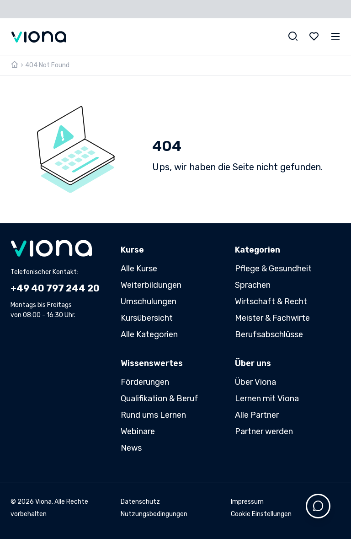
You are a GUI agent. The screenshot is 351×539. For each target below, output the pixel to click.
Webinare (138, 431)
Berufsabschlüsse (269, 334)
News (131, 448)
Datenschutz (140, 502)
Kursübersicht (147, 318)
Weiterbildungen (151, 285)
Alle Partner (257, 415)
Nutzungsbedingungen (154, 514)
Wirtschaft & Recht (271, 301)
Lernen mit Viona (267, 398)
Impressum (247, 502)
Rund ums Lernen (153, 415)
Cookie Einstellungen (261, 514)
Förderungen (145, 382)
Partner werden (264, 431)
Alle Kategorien (149, 334)
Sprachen (253, 285)
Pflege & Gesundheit (273, 269)
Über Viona (255, 382)
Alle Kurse (139, 269)
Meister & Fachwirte (272, 318)
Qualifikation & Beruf (159, 398)
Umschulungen (148, 301)
